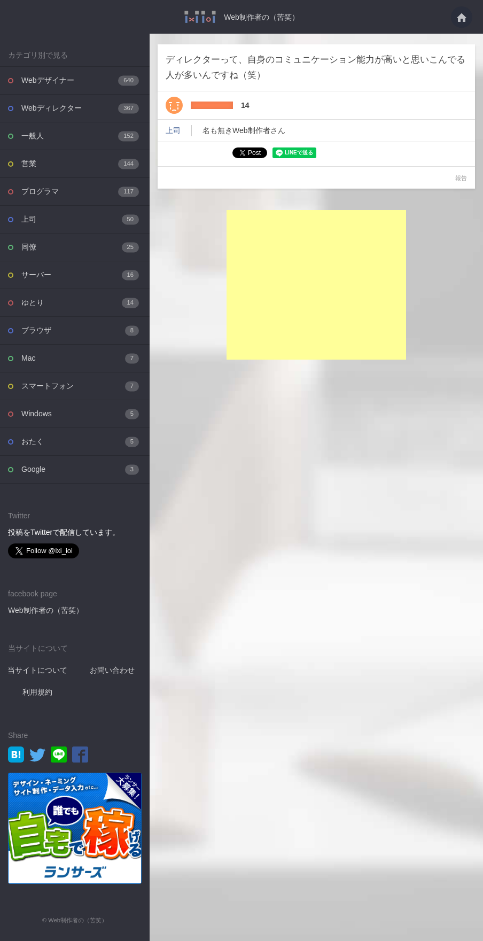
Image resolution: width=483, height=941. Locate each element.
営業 (80, 164)
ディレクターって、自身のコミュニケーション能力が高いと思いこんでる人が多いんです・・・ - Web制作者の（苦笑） (200, 17)
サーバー (80, 275)
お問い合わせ (112, 670)
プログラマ (80, 191)
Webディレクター (80, 108)
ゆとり (80, 303)
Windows (80, 414)
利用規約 (37, 692)
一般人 (80, 136)
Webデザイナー (80, 80)
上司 (80, 219)
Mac (80, 358)
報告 (461, 178)
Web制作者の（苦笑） (261, 17)
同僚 (80, 247)
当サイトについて (37, 670)
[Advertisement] (316, 285)
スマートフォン (80, 386)
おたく (80, 442)
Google (80, 469)
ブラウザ (80, 330)
